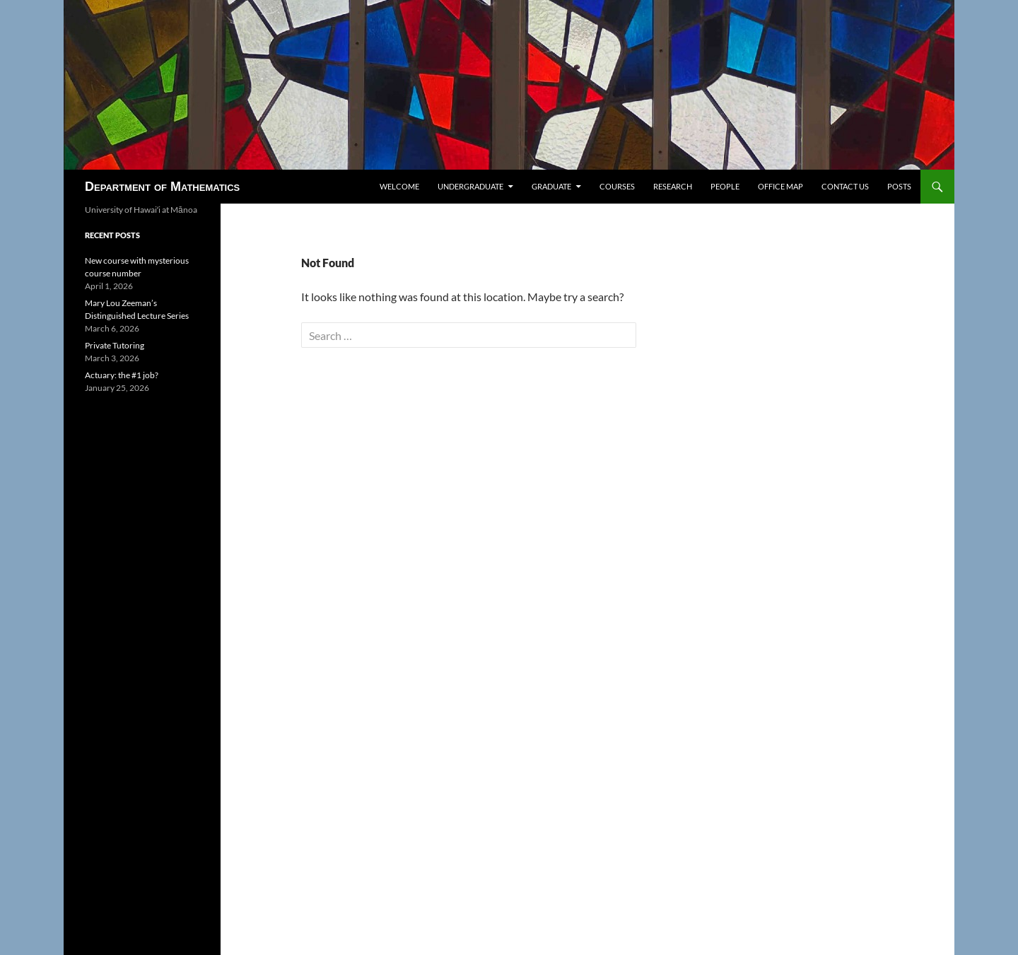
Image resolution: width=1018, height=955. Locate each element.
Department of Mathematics (162, 187)
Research (672, 186)
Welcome (399, 186)
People (724, 186)
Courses (617, 186)
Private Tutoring (114, 345)
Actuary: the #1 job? (121, 375)
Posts (899, 186)
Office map (780, 186)
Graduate (551, 186)
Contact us (845, 186)
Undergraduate (470, 186)
